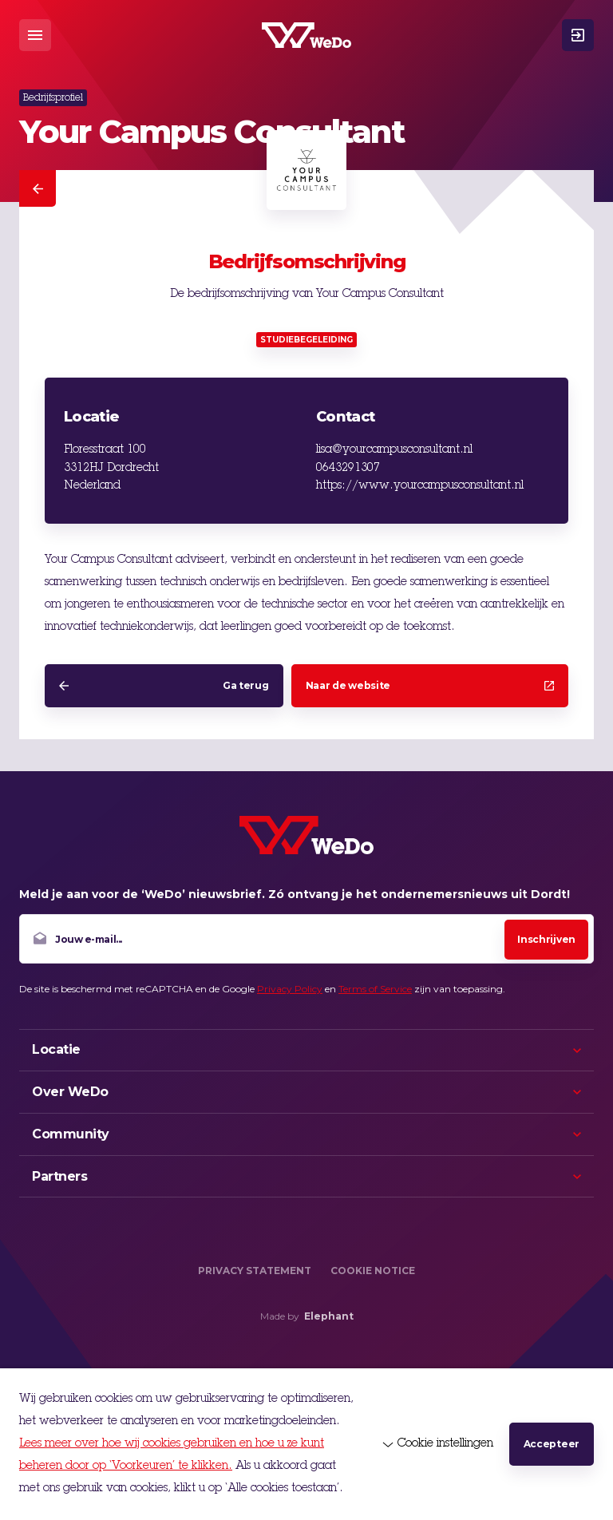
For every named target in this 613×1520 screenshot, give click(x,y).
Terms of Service (375, 989)
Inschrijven (546, 939)
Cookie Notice (372, 1271)
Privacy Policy (289, 989)
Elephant (329, 1316)
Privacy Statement (254, 1271)
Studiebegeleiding (306, 339)
